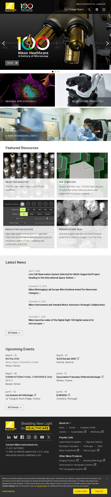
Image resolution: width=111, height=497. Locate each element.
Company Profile (87, 427)
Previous (3, 43)
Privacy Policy (42, 487)
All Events (13, 407)
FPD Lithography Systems (71, 469)
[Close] (107, 480)
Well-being (95, 431)
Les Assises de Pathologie (19, 395)
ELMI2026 (61, 395)
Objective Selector (94, 441)
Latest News (16, 262)
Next (107, 43)
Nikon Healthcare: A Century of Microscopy (27, 7)
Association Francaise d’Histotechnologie (78, 377)
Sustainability (77, 431)
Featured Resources (22, 148)
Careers (62, 431)
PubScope (88, 446)
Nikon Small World (67, 450)
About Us (64, 423)
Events (72, 427)
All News (12, 332)
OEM (100, 446)
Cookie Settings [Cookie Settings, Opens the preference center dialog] (8, 492)
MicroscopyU (90, 450)
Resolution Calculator (69, 446)
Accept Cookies (81, 492)
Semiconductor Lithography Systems (76, 464)
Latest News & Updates (70, 441)
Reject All (99, 492)
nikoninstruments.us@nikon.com (23, 455)
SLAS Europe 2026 (66, 358)
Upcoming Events (20, 349)
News (62, 427)
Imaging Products (67, 460)
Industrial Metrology (92, 460)
